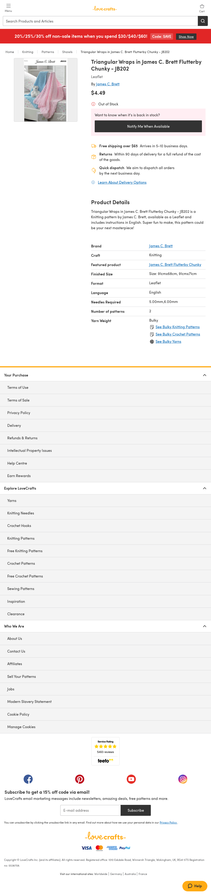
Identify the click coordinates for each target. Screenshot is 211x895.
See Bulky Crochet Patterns (178, 334)
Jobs (10, 689)
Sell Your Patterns (21, 676)
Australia (130, 874)
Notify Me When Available (148, 126)
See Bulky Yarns (168, 341)
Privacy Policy (18, 412)
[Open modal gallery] (45, 90)
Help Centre (17, 463)
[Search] (203, 21)
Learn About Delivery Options (122, 182)
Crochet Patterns (21, 563)
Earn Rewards (19, 475)
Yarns (11, 500)
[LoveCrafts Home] (105, 835)
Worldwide (100, 874)
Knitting (27, 52)
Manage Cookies (21, 726)
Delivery (14, 425)
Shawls (67, 52)
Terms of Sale (18, 400)
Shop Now (187, 36)
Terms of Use (17, 387)
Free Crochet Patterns (25, 576)
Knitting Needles (20, 513)
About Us (14, 638)
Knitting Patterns (21, 538)
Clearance (16, 613)
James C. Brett (107, 83)
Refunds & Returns (22, 437)
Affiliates (14, 663)
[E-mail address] (90, 810)
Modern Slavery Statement (29, 701)
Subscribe (136, 810)
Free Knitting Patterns (24, 550)
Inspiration (16, 601)
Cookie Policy (18, 714)
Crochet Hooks (19, 525)
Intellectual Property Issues (29, 450)
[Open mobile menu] (8, 8)
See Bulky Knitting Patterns (178, 326)
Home (10, 52)
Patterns (48, 52)
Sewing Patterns (20, 588)
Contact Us (16, 651)
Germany (116, 874)
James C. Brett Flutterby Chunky (175, 264)
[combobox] (100, 21)
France (143, 874)
